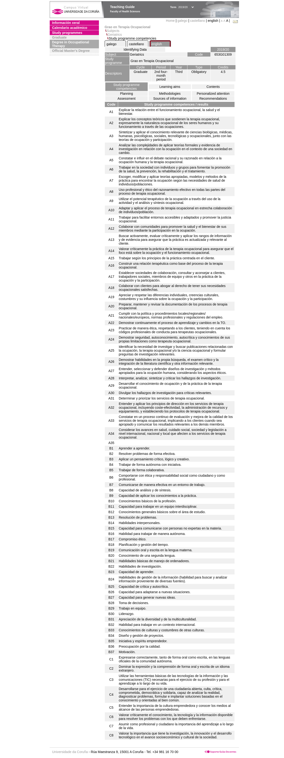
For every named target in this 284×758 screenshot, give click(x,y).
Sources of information (169, 98)
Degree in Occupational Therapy (70, 44)
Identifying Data (135, 49)
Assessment (126, 98)
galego (182, 20)
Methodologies (170, 93)
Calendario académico (69, 28)
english (156, 44)
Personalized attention (213, 93)
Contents (213, 87)
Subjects (113, 31)
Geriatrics (115, 34)
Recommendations (213, 98)
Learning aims (170, 87)
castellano (197, 20)
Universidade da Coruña (70, 752)
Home (171, 20)
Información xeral (66, 23)
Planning (126, 93)
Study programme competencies (126, 86)
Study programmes (67, 33)
